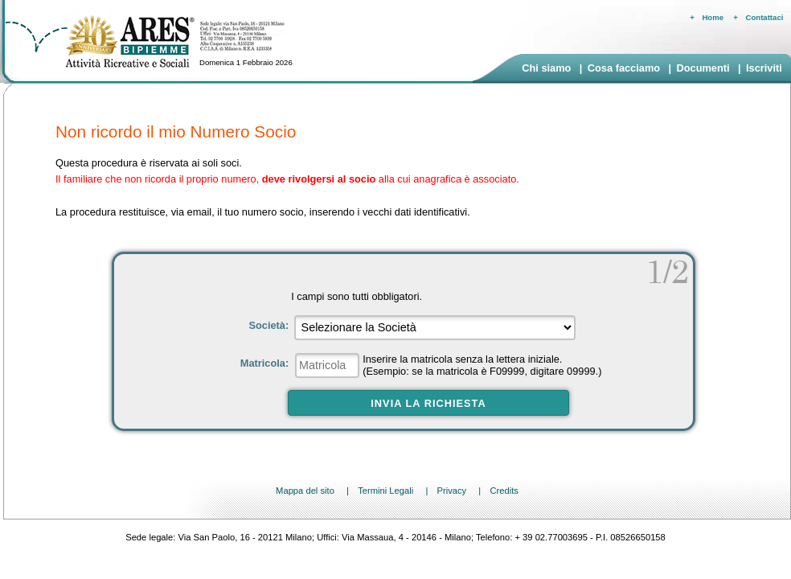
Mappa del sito (305, 490)
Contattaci (765, 17)
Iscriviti (764, 68)
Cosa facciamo (624, 68)
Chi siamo (546, 68)
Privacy (451, 490)
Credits (504, 490)
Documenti (702, 68)
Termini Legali (385, 490)
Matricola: (266, 363)
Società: (269, 325)
